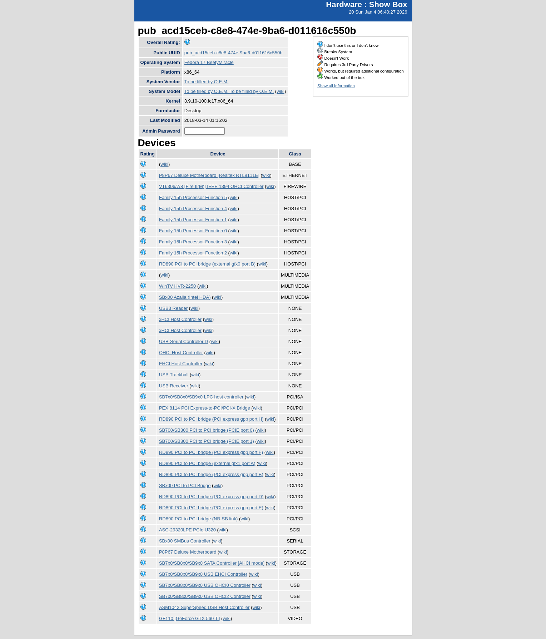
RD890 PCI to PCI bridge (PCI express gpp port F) (211, 452)
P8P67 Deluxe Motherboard (187, 552)
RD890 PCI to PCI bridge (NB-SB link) (198, 518)
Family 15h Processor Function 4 (193, 208)
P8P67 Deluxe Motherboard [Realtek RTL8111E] (209, 175)
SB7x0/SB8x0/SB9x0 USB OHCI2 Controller (204, 596)
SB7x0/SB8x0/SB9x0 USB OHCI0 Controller (204, 585)
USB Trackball (173, 374)
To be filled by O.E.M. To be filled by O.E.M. (229, 91)
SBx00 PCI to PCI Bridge (185, 485)
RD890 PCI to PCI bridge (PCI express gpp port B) (211, 474)
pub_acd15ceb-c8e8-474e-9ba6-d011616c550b (233, 52)
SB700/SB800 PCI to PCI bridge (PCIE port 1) (206, 441)
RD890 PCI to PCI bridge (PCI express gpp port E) (211, 507)
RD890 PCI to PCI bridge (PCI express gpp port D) (211, 496)
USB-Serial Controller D (183, 341)
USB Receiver (173, 385)
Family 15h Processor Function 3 (193, 241)
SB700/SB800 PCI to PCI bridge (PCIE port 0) (206, 430)
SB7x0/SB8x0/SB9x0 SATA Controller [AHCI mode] (211, 563)
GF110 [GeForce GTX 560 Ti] (189, 618)
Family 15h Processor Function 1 (193, 219)
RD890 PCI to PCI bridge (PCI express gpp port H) (211, 419)
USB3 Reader (173, 308)
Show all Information (336, 86)
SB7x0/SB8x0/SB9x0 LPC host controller (201, 397)
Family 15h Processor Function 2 (193, 253)
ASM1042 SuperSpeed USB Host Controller (204, 607)
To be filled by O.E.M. (206, 81)
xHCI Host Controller (180, 319)
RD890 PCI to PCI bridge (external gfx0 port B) (207, 264)
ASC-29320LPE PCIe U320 (187, 529)
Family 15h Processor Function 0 (193, 230)
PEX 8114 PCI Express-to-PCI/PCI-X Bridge (204, 408)
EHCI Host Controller (180, 363)
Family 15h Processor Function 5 (193, 197)
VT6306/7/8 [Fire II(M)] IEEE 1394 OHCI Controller (211, 186)
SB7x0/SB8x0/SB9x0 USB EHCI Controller (203, 574)
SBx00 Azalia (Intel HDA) (185, 297)
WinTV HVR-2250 (177, 286)
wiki (280, 91)
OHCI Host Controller (181, 352)
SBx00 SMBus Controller (184, 541)
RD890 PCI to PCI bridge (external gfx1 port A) (207, 463)
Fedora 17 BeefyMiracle (209, 62)
